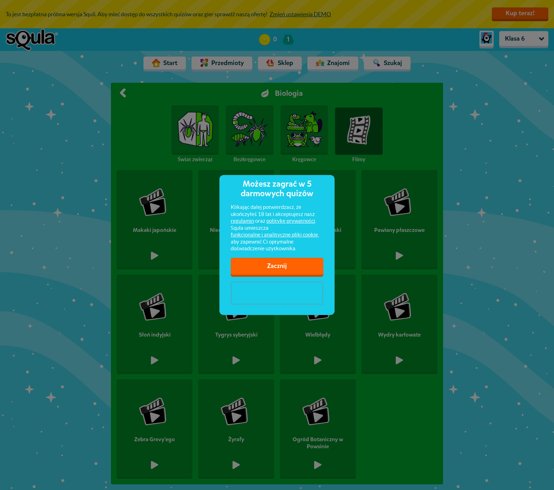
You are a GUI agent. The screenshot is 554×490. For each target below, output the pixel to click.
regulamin (242, 221)
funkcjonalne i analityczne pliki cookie (274, 235)
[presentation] (277, 293)
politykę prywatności (290, 221)
